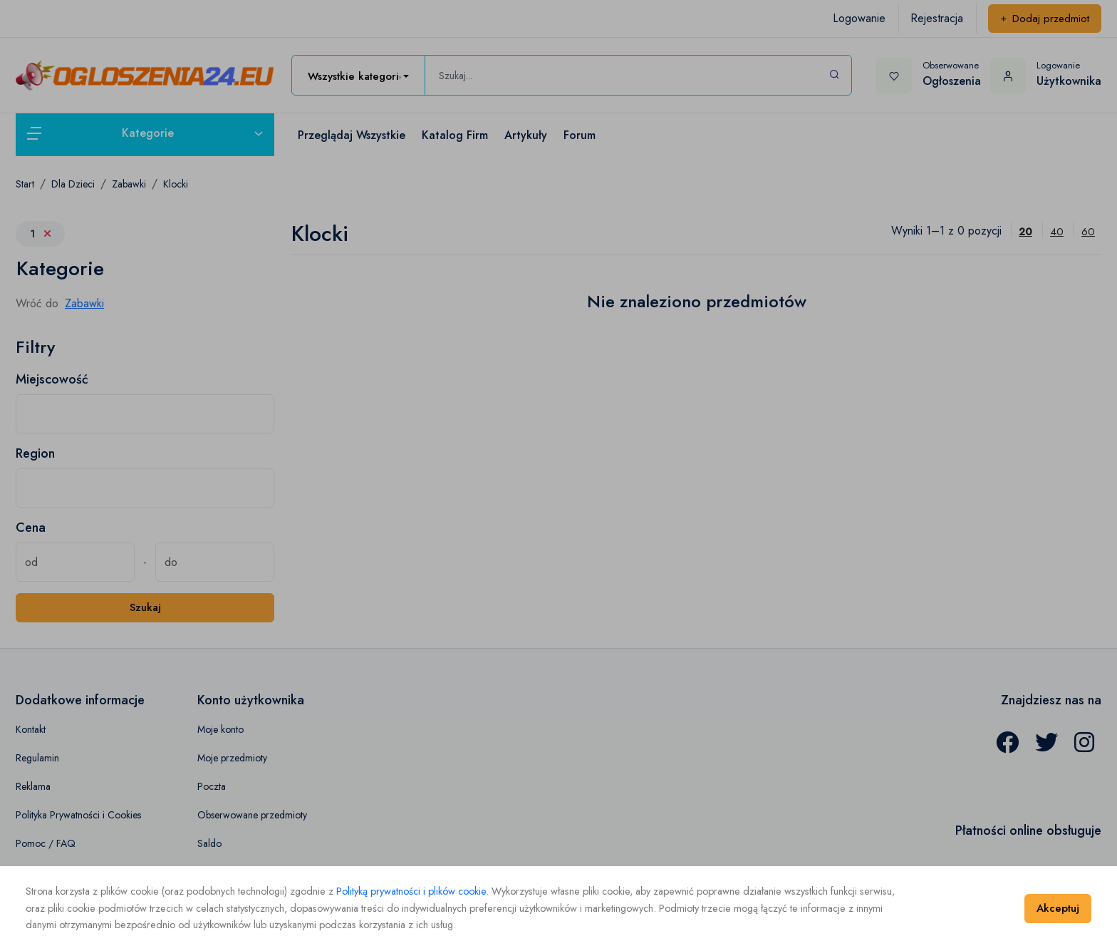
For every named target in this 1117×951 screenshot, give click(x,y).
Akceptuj (1058, 908)
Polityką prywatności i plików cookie (411, 891)
